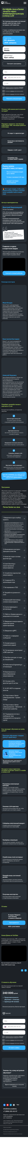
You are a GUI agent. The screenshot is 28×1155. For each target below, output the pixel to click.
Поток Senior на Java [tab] (11, 507)
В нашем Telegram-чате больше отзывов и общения (14, 934)
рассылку (12, 94)
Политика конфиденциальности (10, 1149)
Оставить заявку (14, 1066)
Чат (18, 1123)
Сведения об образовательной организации (12, 1151)
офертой (16, 88)
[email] (14, 83)
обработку (13, 91)
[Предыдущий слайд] (1, 918)
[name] (14, 72)
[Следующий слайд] (27, 918)
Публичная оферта (7, 1145)
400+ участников (14, 944)
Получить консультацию (14, 98)
